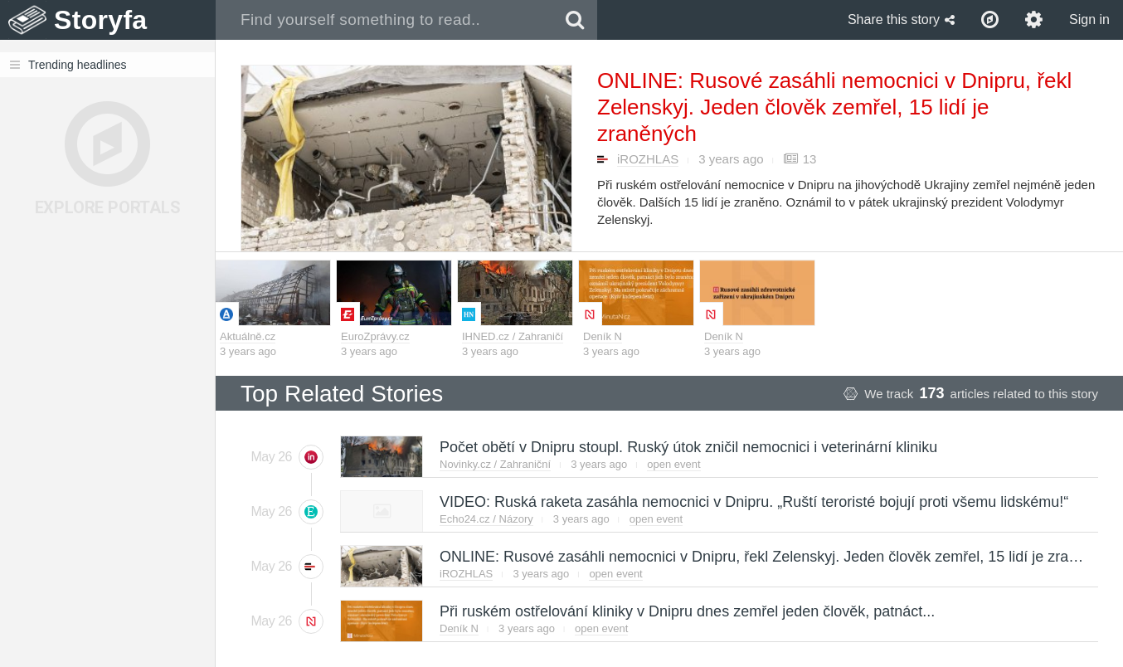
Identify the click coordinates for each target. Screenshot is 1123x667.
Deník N (602, 336)
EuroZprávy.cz (375, 336)
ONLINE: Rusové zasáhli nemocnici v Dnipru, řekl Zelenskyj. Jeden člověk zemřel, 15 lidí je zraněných (834, 107)
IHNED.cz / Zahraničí (512, 336)
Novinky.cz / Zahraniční (495, 464)
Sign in (1089, 19)
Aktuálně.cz (247, 336)
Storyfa (101, 20)
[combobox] (384, 20)
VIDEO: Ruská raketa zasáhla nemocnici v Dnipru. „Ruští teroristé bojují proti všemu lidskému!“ (753, 502)
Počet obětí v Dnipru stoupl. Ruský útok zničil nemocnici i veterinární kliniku (688, 447)
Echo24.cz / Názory (486, 519)
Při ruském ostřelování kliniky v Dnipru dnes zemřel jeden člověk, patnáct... (686, 611)
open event (673, 464)
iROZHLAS (647, 159)
